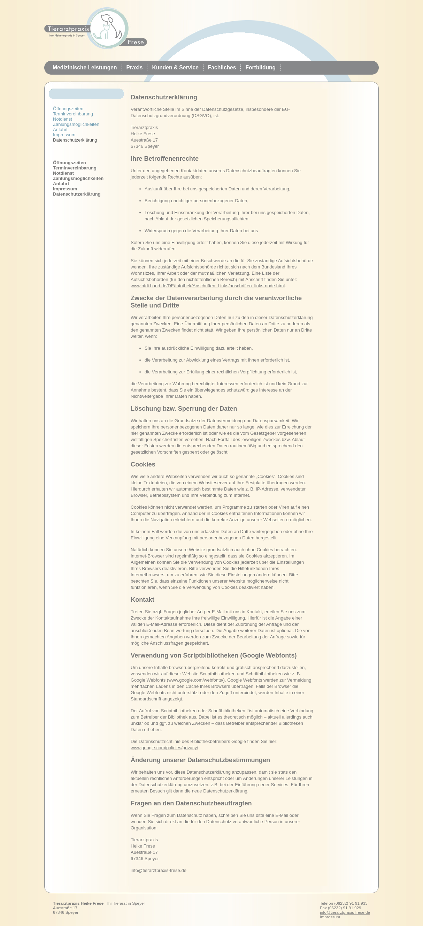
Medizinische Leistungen (85, 67)
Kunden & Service (175, 67)
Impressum (64, 134)
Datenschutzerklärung (77, 194)
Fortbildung (260, 67)
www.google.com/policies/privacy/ (164, 747)
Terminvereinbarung (73, 113)
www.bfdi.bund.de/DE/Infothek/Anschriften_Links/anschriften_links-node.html (208, 285)
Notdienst (62, 119)
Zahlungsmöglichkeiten (76, 124)
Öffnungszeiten (68, 108)
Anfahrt (60, 129)
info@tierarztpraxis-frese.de (345, 912)
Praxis (134, 67)
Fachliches (222, 67)
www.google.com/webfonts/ (195, 680)
